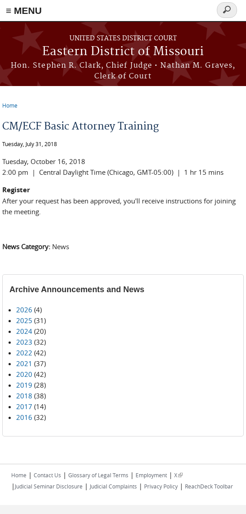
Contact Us (47, 475)
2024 (24, 331)
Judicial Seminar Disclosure (49, 486)
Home (10, 105)
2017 (24, 406)
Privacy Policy (161, 486)
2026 (24, 309)
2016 (24, 417)
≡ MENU (24, 10)
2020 (24, 374)
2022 (24, 352)
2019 (24, 384)
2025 (24, 320)
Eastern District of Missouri (123, 51)
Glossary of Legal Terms (98, 475)
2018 (24, 395)
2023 (24, 341)
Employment (151, 475)
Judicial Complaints (113, 486)
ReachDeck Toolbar (209, 486)
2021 (24, 363)
